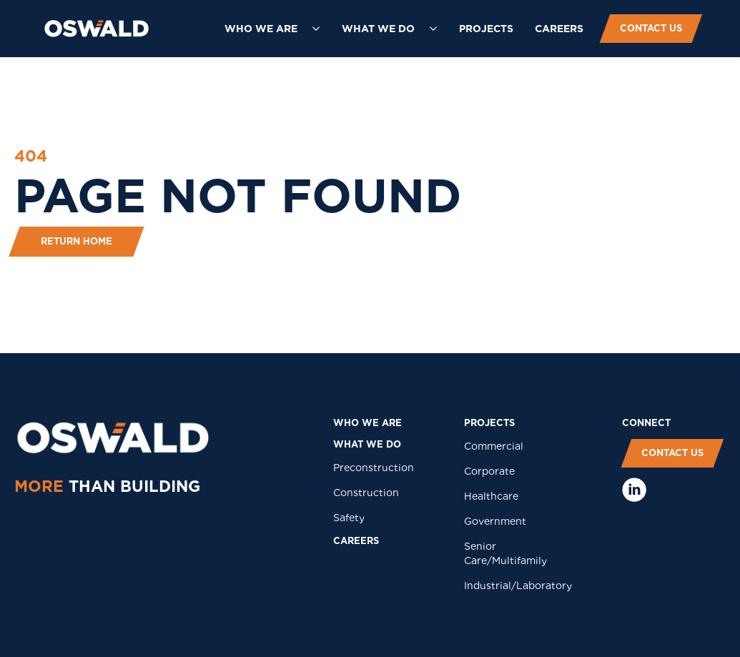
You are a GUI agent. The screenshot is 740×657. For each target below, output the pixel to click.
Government (495, 521)
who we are (367, 423)
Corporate (489, 471)
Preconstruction (373, 467)
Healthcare (491, 496)
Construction (366, 492)
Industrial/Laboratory (518, 585)
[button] (272, 28)
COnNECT (646, 423)
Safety (349, 517)
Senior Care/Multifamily (505, 553)
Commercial (493, 446)
